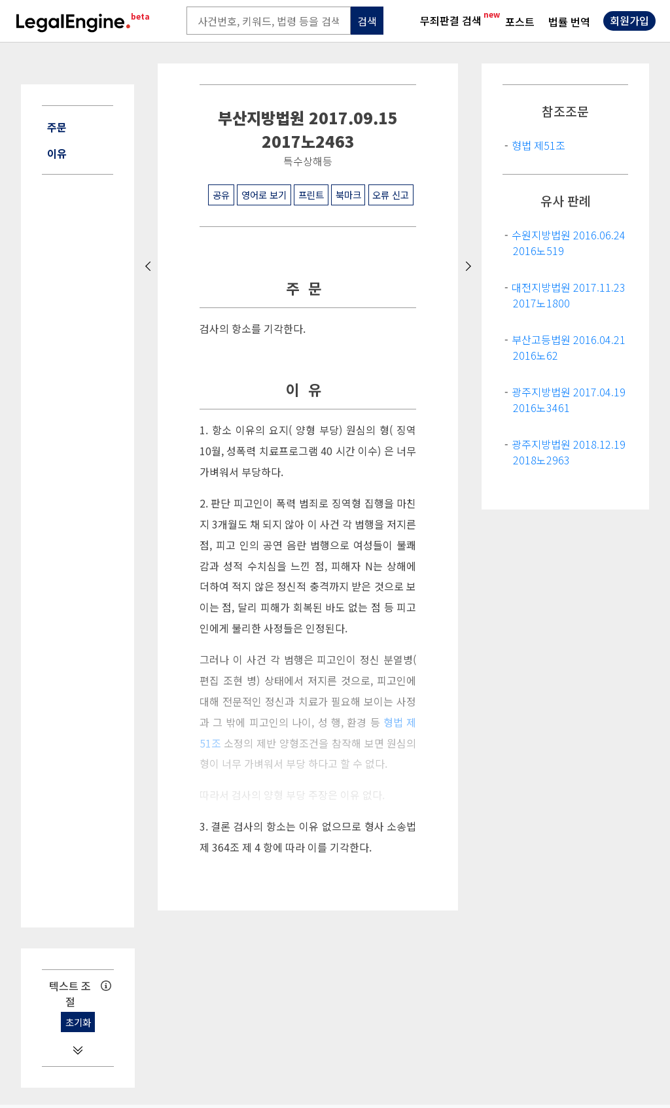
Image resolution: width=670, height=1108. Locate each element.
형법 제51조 (538, 145)
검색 (367, 21)
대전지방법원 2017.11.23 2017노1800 (569, 295)
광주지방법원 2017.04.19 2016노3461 (569, 399)
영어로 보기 (264, 194)
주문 (57, 127)
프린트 (311, 194)
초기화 (78, 1022)
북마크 (348, 194)
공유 (221, 194)
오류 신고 (390, 194)
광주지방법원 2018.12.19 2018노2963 (569, 452)
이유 (57, 153)
